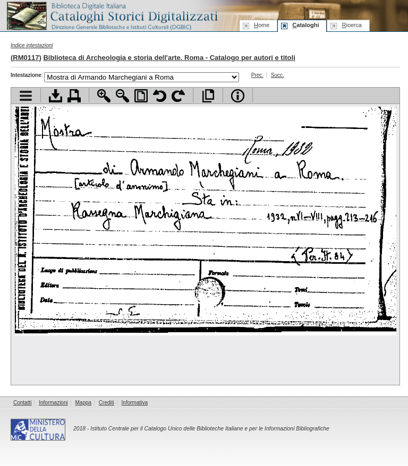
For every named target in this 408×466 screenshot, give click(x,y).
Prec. (257, 75)
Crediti (106, 402)
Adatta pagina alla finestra (141, 95)
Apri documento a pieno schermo (208, 95)
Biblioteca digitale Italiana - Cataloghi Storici (111, 15)
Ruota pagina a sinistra (159, 95)
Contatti (22, 402)
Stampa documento (74, 95)
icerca (351, 25)
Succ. (277, 75)
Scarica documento (55, 95)
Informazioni (53, 402)
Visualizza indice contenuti (25, 95)
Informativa (135, 402)
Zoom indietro (122, 95)
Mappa (83, 402)
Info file (237, 95)
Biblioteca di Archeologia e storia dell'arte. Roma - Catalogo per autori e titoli (169, 58)
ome (261, 25)
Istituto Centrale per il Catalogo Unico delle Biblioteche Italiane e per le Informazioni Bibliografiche (209, 429)
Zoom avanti (103, 95)
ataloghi (305, 25)
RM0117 (26, 58)
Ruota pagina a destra (178, 95)
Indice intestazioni (32, 45)
